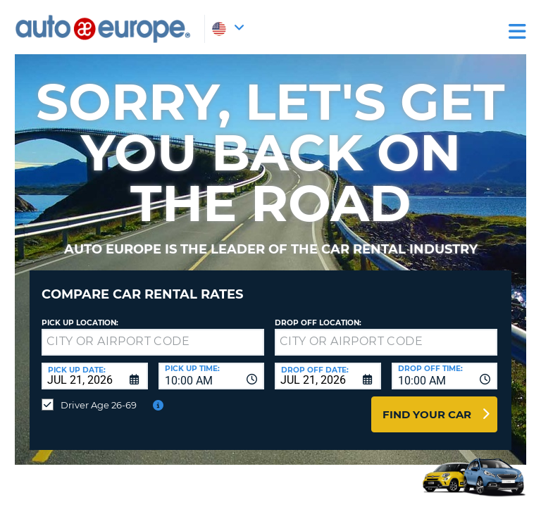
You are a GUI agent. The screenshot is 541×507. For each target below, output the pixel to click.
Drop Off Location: (318, 322)
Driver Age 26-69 (99, 405)
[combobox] (211, 376)
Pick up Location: (80, 322)
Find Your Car (427, 414)
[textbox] (153, 342)
